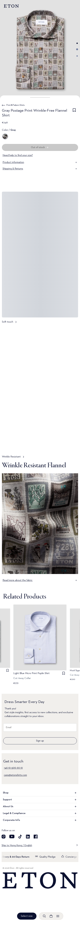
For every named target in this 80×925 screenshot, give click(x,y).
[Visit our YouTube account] (11, 836)
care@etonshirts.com (15, 775)
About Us (40, 806)
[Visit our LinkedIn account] (28, 836)
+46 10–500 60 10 (13, 768)
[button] (40, 97)
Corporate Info (40, 820)
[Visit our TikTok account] (20, 836)
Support (40, 799)
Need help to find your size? (18, 155)
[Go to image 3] (77, 56)
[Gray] (5, 136)
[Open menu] (57, 916)
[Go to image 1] (77, 43)
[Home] (40, 880)
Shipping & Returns (40, 168)
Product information (40, 162)
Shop (40, 792)
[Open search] (44, 916)
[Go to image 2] (77, 49)
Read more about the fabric (40, 580)
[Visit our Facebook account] (36, 836)
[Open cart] (51, 916)
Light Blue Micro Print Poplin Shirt (31, 673)
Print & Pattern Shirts (15, 105)
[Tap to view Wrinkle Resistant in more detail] (40, 393)
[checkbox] (74, 113)
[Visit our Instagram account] (3, 836)
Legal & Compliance (40, 813)
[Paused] (72, 446)
